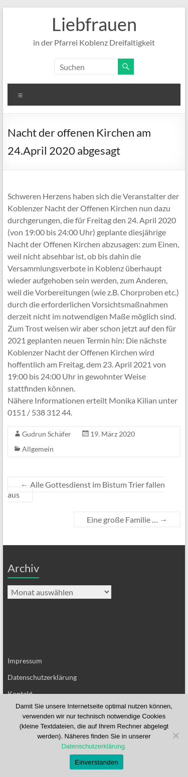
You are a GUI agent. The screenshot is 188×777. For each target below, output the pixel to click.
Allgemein (38, 449)
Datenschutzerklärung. (93, 746)
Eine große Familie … (127, 519)
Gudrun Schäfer (46, 434)
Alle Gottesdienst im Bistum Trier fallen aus (86, 489)
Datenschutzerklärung (42, 677)
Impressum (25, 660)
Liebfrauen (94, 24)
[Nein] (175, 735)
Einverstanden (96, 762)
